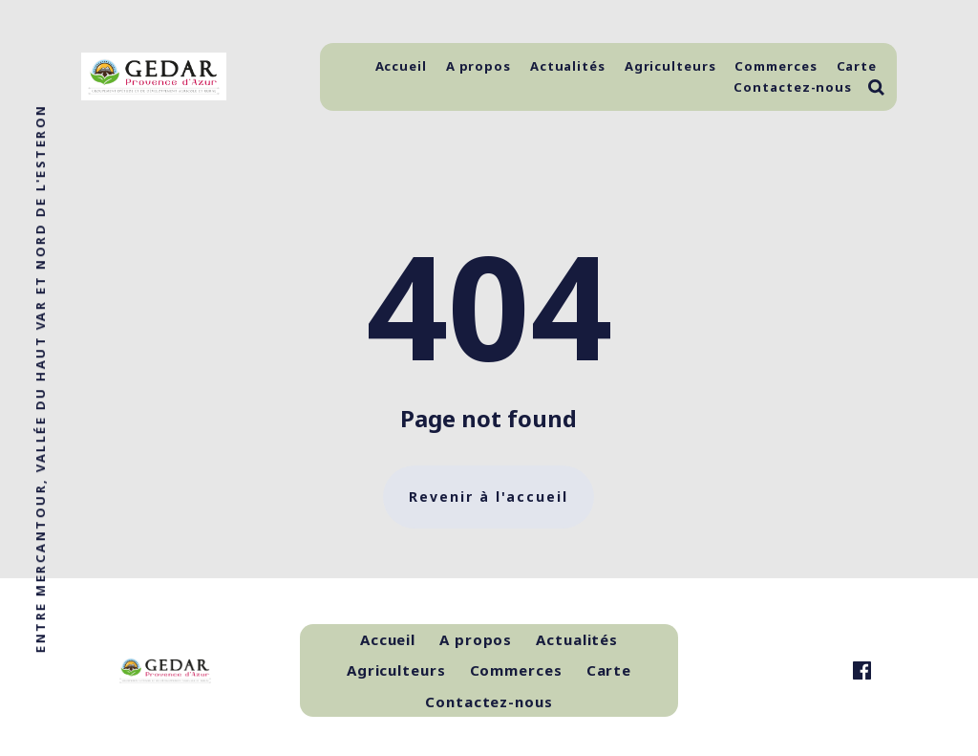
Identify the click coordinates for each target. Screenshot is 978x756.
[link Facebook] (862, 670)
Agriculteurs (670, 66)
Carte (857, 66)
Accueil (401, 66)
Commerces (775, 66)
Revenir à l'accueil (488, 496)
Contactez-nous (793, 87)
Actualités (568, 66)
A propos (478, 66)
